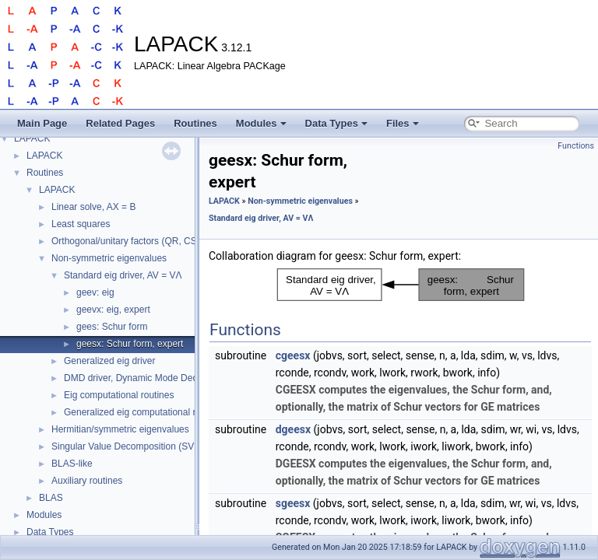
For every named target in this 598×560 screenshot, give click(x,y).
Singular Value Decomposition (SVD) (127, 446)
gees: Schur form (111, 326)
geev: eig (95, 292)
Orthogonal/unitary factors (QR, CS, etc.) (135, 241)
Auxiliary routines (86, 480)
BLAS (51, 497)
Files (402, 123)
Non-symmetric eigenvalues (109, 258)
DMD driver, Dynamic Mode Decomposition (153, 378)
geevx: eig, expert (113, 309)
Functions (576, 146)
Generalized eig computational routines (145, 412)
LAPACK (32, 138)
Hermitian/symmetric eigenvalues (120, 429)
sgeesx (293, 503)
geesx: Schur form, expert (129, 343)
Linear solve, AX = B (93, 206)
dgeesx (293, 429)
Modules (261, 123)
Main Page (42, 123)
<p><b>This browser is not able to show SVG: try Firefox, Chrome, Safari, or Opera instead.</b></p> (400, 284)
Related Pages (120, 123)
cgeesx (293, 355)
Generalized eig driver (109, 360)
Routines (195, 123)
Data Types (336, 123)
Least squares (80, 224)
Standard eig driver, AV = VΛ (123, 275)
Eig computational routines (119, 395)
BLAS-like (72, 463)
